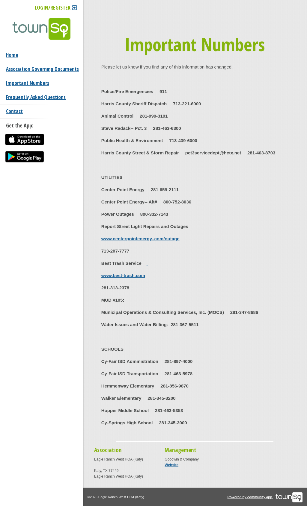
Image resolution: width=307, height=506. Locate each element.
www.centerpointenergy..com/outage (140, 238)
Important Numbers (27, 83)
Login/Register (56, 7)
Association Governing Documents (42, 69)
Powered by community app (265, 497)
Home (12, 54)
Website (171, 465)
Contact (14, 111)
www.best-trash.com (123, 275)
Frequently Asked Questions (36, 97)
